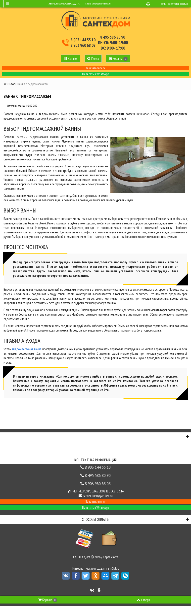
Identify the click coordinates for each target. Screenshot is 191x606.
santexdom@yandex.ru (101, 3)
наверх (143, 600)
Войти (163, 3)
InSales (114, 568)
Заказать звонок (95, 68)
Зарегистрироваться (178, 3)
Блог (12, 84)
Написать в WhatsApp (95, 74)
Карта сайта (110, 557)
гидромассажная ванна (26, 349)
